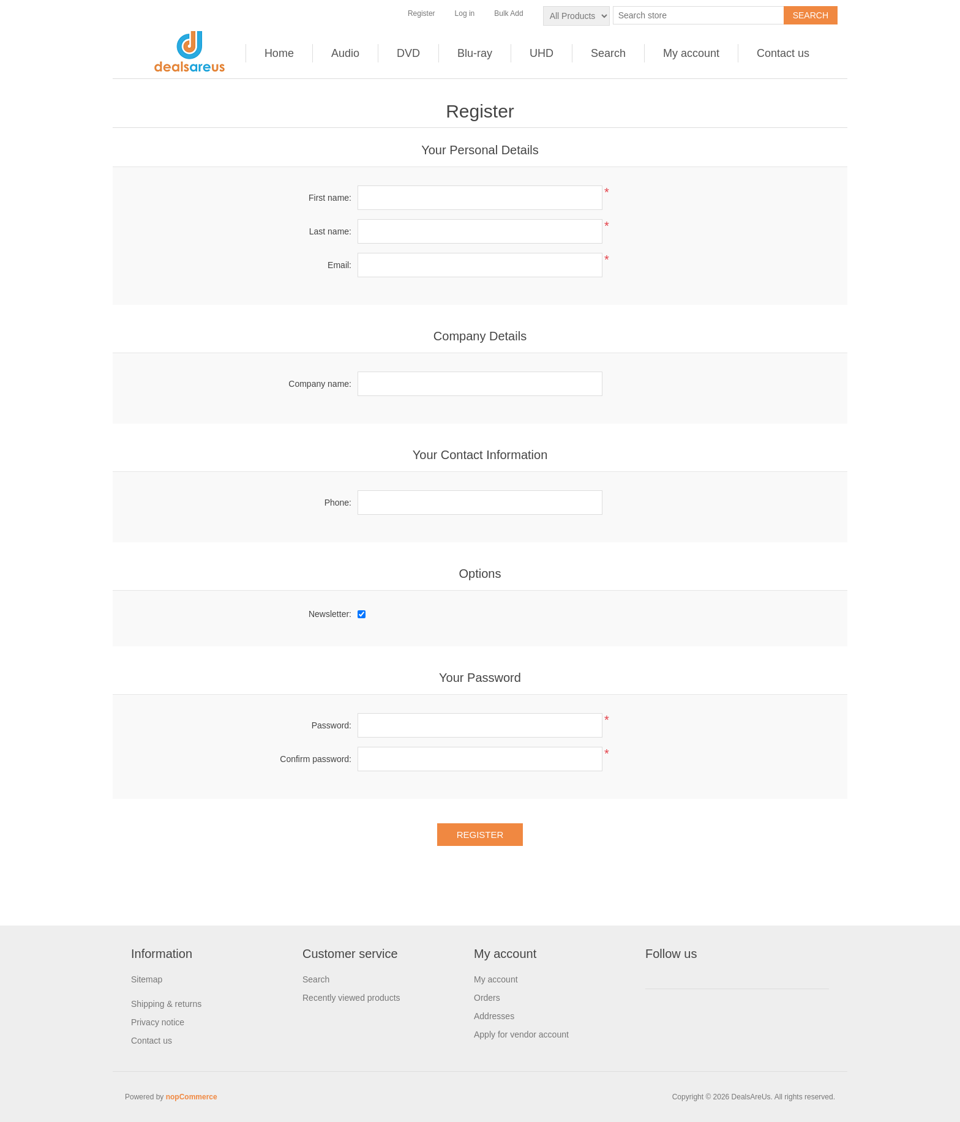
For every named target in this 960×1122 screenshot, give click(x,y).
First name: (330, 198)
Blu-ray (474, 53)
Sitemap (146, 979)
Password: (331, 725)
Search (608, 53)
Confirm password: (315, 759)
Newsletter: (330, 614)
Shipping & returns (166, 1004)
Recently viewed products (351, 998)
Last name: (330, 231)
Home (279, 53)
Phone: (337, 502)
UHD (541, 53)
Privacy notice (157, 1022)
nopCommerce (191, 1097)
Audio (345, 53)
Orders (487, 998)
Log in (465, 13)
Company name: (319, 384)
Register (421, 13)
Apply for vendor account (521, 1034)
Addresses (494, 1016)
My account (691, 53)
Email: (339, 265)
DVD (408, 53)
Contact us (783, 53)
